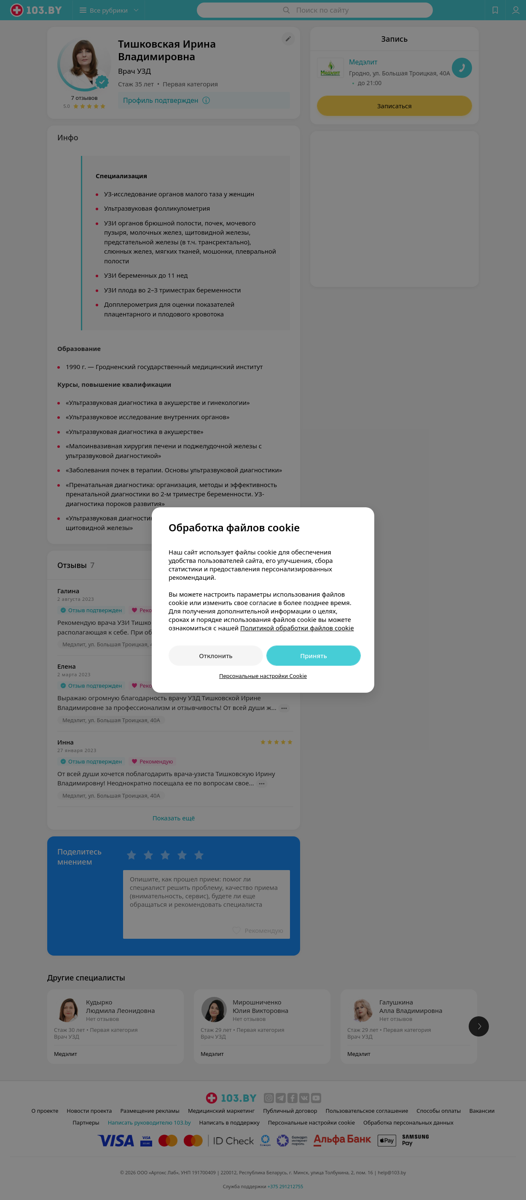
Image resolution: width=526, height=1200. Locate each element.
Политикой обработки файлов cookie (297, 628)
